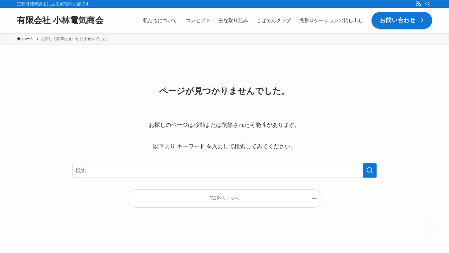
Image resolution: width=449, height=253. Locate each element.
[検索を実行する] (370, 170)
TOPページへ (224, 198)
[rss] (418, 4)
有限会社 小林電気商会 (60, 20)
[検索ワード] (224, 170)
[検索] (427, 4)
